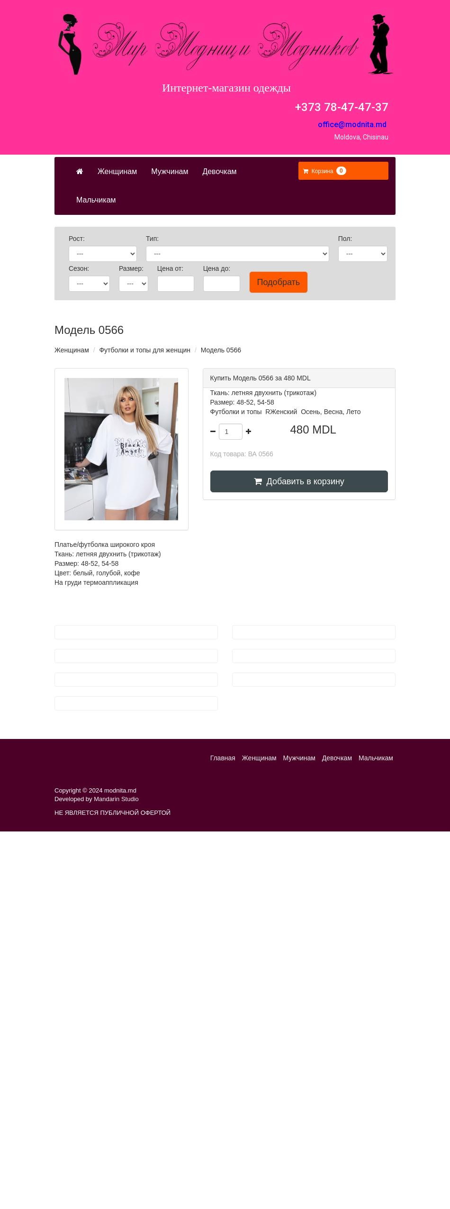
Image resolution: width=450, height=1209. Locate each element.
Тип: (153, 238)
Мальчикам (96, 200)
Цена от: (171, 268)
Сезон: (80, 268)
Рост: (78, 238)
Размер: (132, 268)
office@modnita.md (352, 124)
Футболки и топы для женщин (144, 350)
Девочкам (219, 171)
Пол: (346, 238)
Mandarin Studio (116, 799)
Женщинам (117, 171)
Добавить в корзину (299, 481)
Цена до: (217, 268)
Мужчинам (169, 171)
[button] (324, 171)
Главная (222, 758)
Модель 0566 (221, 350)
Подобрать (278, 282)
